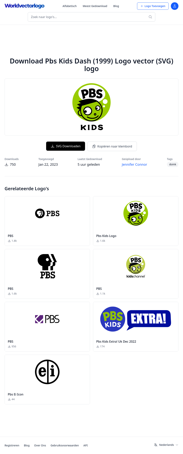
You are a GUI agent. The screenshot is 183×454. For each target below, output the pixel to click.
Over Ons (40, 445)
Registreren (12, 445)
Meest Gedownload (95, 6)
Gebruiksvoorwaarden (64, 445)
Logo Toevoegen (152, 6)
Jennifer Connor (134, 164)
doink (172, 164)
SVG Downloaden (65, 146)
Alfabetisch (69, 6)
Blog (116, 6)
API (85, 445)
